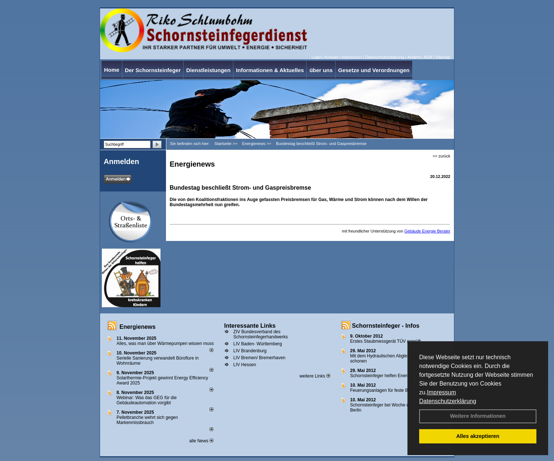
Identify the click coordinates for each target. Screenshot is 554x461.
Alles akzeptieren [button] (477, 436)
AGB (428, 57)
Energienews (137, 327)
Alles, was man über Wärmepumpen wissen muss (165, 343)
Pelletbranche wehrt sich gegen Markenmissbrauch (147, 420)
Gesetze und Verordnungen (374, 70)
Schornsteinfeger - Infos (386, 326)
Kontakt (331, 57)
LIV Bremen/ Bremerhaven (259, 357)
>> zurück (441, 156)
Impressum (441, 392)
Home (111, 70)
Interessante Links (250, 326)
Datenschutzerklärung (447, 401)
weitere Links (314, 376)
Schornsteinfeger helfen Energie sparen (389, 375)
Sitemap (443, 57)
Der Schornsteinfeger (153, 70)
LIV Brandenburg (250, 350)
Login (316, 57)
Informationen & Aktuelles (270, 70)
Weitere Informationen (478, 416)
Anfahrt (413, 57)
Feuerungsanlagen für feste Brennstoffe (389, 390)
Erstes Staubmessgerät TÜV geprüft (385, 341)
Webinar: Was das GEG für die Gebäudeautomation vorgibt (147, 400)
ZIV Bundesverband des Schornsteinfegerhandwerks (260, 334)
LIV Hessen (244, 364)
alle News (201, 440)
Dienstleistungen (208, 70)
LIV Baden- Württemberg (257, 343)
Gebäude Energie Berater (427, 231)
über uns (320, 70)
